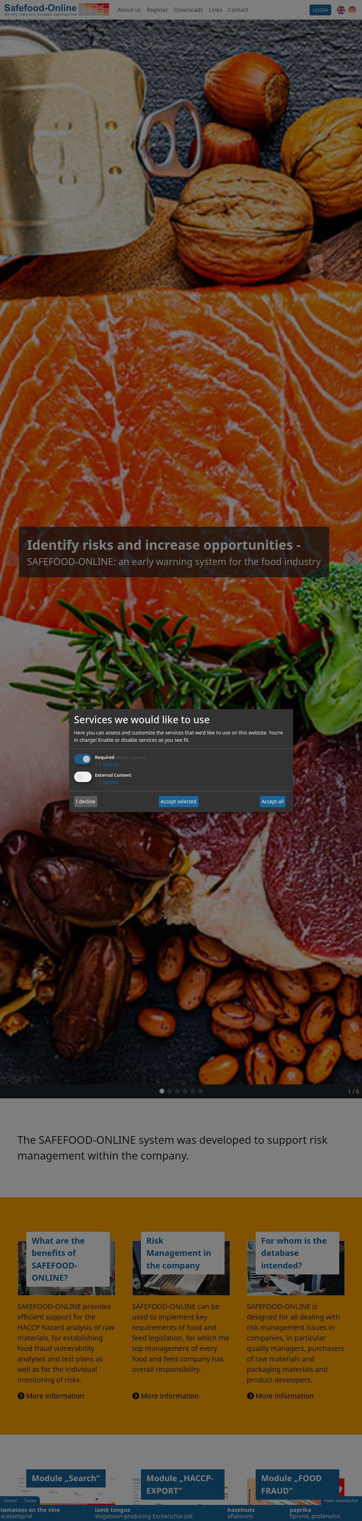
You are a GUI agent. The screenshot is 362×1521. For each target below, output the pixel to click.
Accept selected (178, 801)
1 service (107, 764)
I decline (85, 801)
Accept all (273, 801)
